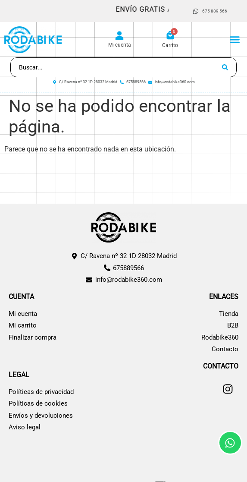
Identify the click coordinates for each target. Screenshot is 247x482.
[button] (235, 40)
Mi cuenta (119, 45)
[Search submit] (225, 67)
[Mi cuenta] (119, 36)
